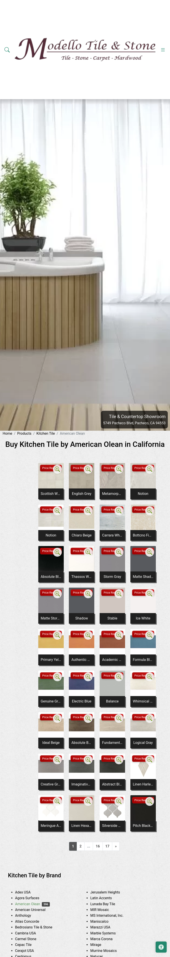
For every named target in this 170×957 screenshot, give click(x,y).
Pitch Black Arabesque (143, 826)
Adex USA (27, 892)
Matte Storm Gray (51, 618)
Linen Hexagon (81, 826)
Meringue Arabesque (51, 826)
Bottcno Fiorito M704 (143, 535)
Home (7, 433)
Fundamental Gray (112, 743)
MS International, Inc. (112, 915)
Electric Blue (81, 701)
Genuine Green (51, 701)
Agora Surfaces (32, 898)
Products (24, 433)
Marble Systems (108, 933)
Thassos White (81, 577)
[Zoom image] (57, 469)
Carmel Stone (30, 939)
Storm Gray (112, 577)
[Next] (116, 846)
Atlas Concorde (32, 921)
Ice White (143, 618)
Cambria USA (30, 933)
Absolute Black (51, 577)
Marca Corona (106, 939)
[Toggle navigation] (163, 50)
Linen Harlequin (143, 784)
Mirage (100, 945)
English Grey (81, 494)
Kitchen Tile (45, 433)
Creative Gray (51, 784)
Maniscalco (104, 921)
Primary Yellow (51, 660)
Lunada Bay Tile (108, 904)
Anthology (28, 915)
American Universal (35, 910)
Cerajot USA (28, 951)
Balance (112, 701)
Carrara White (112, 535)
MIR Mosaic (105, 910)
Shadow (81, 618)
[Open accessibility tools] (161, 947)
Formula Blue (143, 660)
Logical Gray (143, 743)
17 (107, 846)
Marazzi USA (105, 927)
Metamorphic (112, 494)
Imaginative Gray (81, 784)
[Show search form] (7, 50)
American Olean (32, 904)
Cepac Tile (28, 945)
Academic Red (112, 660)
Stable (112, 618)
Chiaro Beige (82, 535)
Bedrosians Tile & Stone (39, 927)
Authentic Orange (81, 660)
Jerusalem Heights (110, 892)
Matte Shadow (143, 577)
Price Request (51, 468)
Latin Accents (106, 898)
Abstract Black (112, 784)
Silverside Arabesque (112, 826)
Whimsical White (143, 701)
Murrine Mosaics (108, 951)
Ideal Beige (51, 743)
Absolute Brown (81, 743)
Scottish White (51, 494)
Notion (143, 494)
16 (98, 846)
